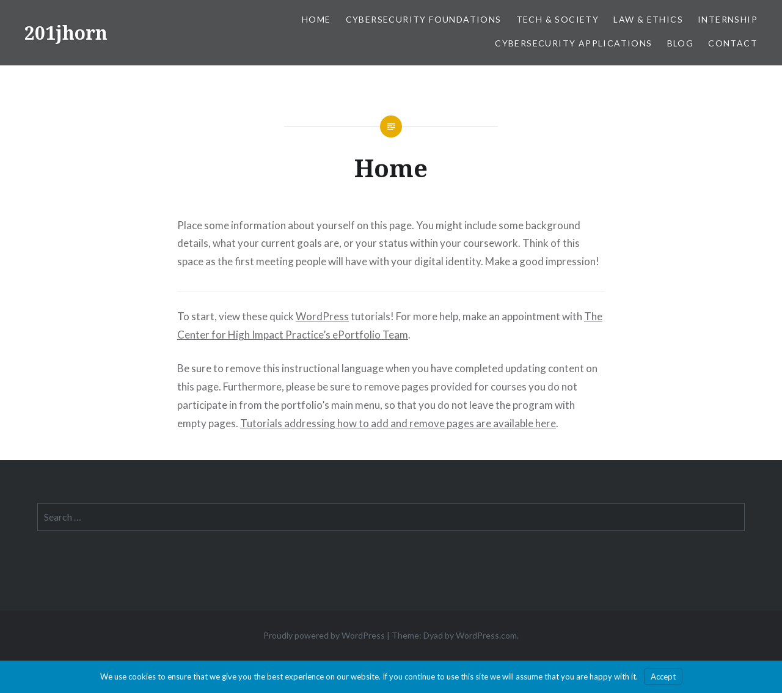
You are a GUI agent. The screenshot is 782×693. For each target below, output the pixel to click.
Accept (663, 676)
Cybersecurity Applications (573, 43)
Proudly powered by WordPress (324, 635)
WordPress (322, 316)
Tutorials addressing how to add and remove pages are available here (398, 423)
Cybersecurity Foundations (424, 19)
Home (316, 19)
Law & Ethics (648, 19)
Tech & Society (557, 19)
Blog (680, 43)
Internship (728, 19)
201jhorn (66, 32)
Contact (733, 43)
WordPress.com (486, 635)
